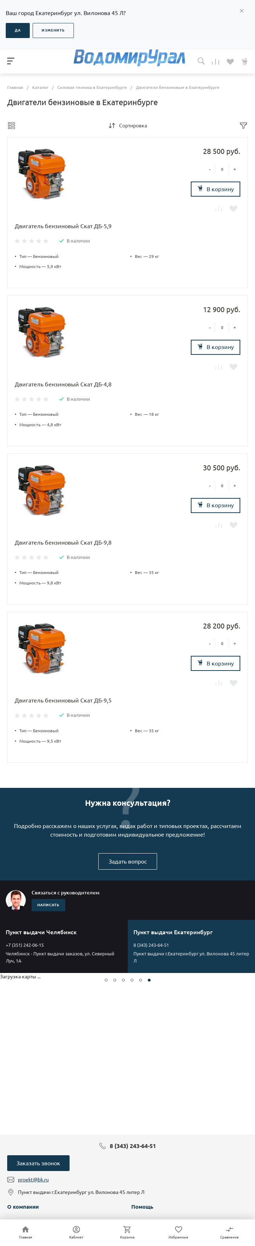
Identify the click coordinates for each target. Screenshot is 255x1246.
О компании (23, 1207)
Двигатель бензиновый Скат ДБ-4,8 (63, 384)
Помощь (142, 1207)
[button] (106, 980)
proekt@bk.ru (33, 1179)
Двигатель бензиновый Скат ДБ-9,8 (63, 542)
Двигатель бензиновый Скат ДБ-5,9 (63, 226)
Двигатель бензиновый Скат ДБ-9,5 (63, 700)
